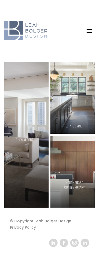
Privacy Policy (23, 227)
